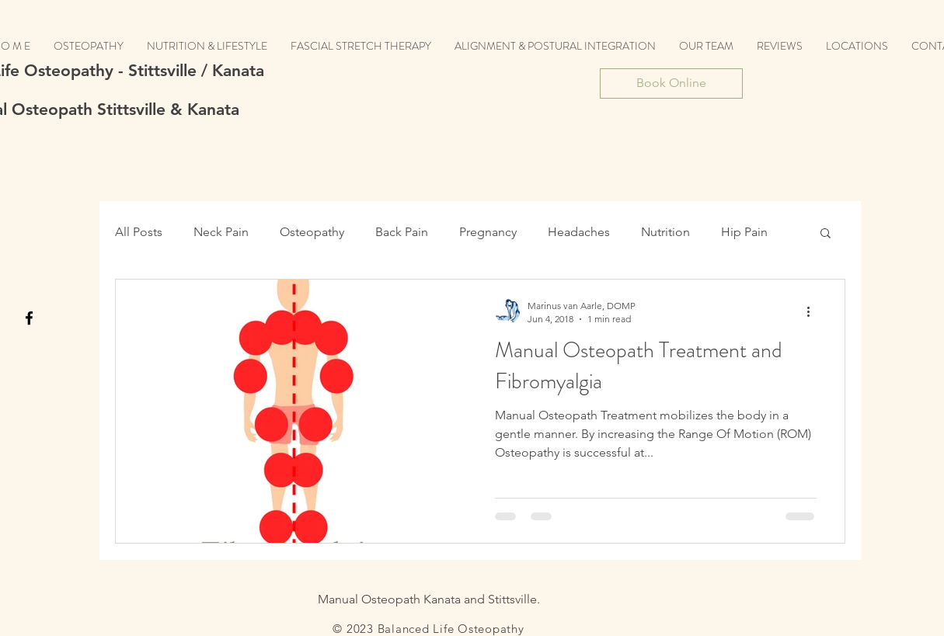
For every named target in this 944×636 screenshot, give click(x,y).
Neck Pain (221, 231)
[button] (825, 234)
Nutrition (665, 231)
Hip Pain (744, 231)
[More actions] (814, 311)
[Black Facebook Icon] (29, 318)
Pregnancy (488, 231)
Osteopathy (312, 231)
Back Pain (401, 231)
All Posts (138, 231)
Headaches (579, 231)
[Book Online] (671, 83)
